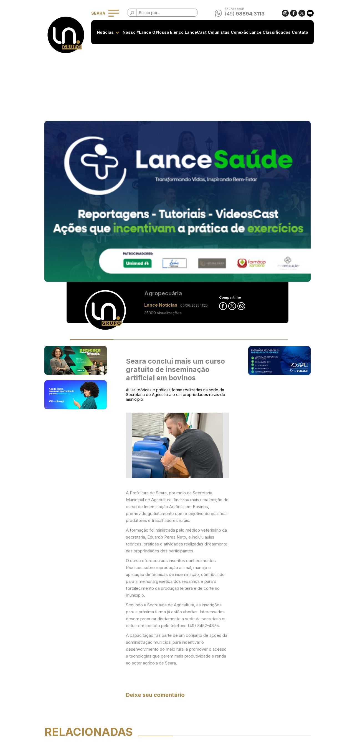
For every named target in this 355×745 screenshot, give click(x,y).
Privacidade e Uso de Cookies (150, 667)
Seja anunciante (136, 657)
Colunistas (217, 32)
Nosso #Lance (135, 32)
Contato (298, 32)
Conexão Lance (244, 32)
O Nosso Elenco (166, 32)
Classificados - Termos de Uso (150, 677)
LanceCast (194, 32)
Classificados (275, 32)
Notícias (103, 32)
